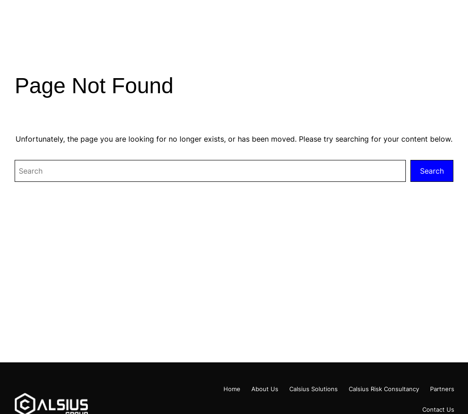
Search (432, 170)
